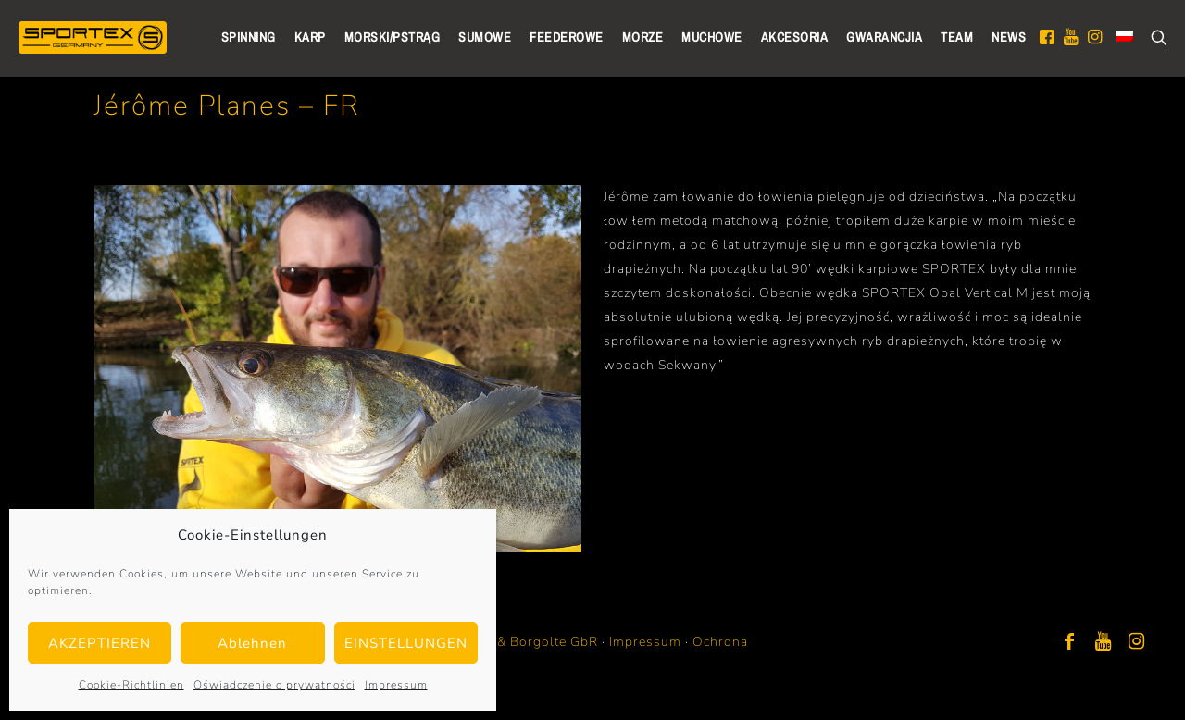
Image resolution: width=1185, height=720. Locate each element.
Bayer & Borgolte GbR (527, 642)
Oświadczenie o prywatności (274, 684)
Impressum (396, 684)
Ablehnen (252, 643)
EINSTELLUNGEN (406, 643)
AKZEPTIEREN (99, 643)
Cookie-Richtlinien (131, 684)
